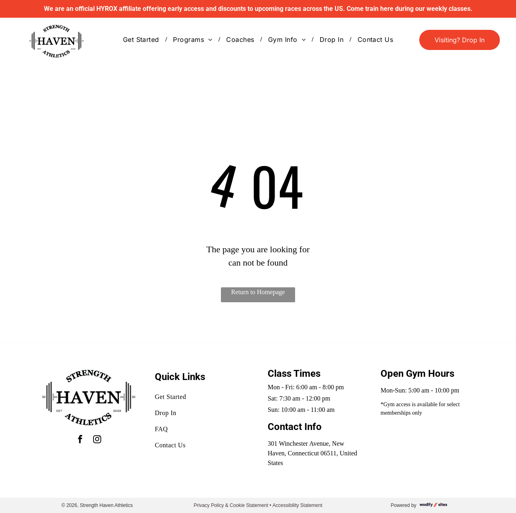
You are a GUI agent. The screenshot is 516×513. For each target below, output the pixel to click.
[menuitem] (142, 39)
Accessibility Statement (297, 505)
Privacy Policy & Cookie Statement (231, 505)
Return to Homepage (258, 292)
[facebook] (80, 440)
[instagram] (97, 440)
